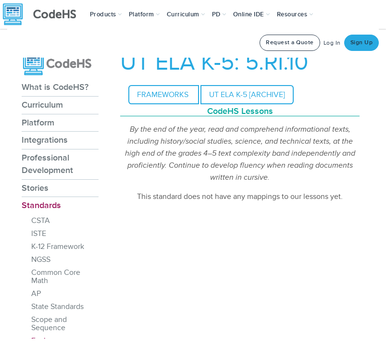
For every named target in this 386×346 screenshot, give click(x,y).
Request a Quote (290, 42)
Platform (38, 122)
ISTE (38, 233)
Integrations (45, 140)
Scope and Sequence (49, 324)
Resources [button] (295, 14)
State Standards (57, 306)
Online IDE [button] (251, 14)
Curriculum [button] (186, 14)
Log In (332, 43)
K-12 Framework (57, 246)
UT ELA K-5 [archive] (247, 94)
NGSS (40, 259)
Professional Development (47, 163)
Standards (41, 205)
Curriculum (42, 104)
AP (36, 293)
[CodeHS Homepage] (43, 14)
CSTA (40, 220)
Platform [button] (144, 14)
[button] (106, 14)
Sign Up (361, 42)
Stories (35, 188)
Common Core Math (55, 276)
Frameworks (163, 94)
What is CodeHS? (55, 87)
